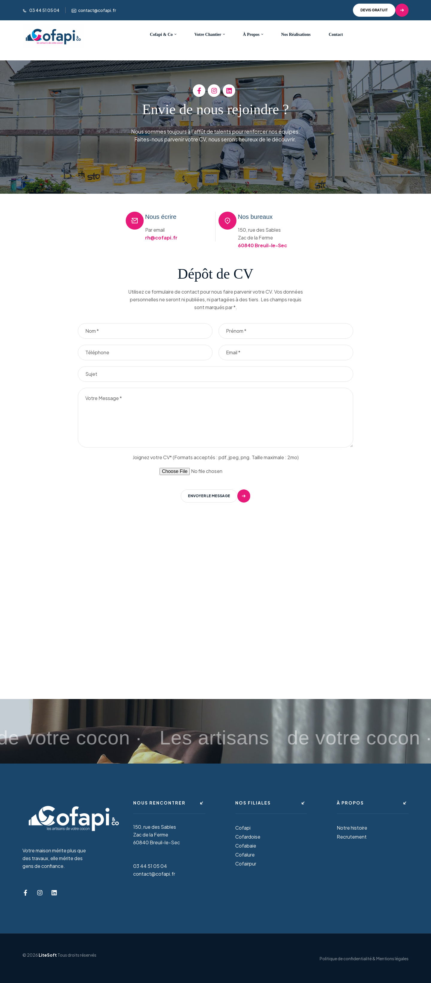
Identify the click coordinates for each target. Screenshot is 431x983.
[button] (381, 10)
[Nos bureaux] (227, 221)
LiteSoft (48, 954)
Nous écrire (168, 216)
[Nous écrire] (135, 221)
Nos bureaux (262, 216)
